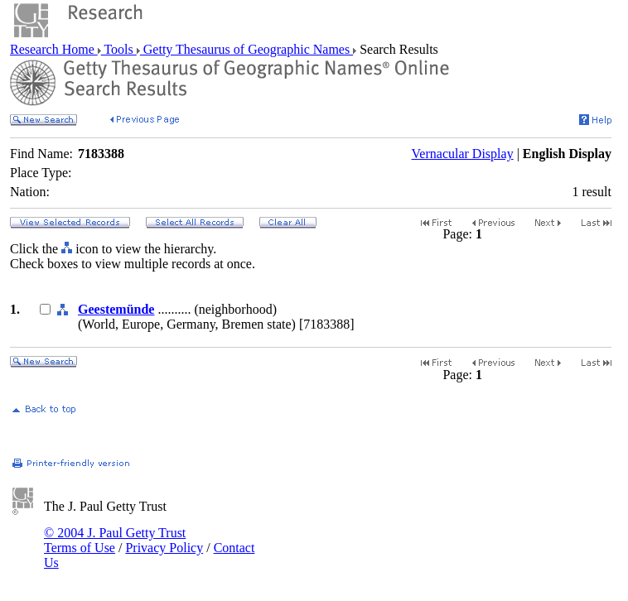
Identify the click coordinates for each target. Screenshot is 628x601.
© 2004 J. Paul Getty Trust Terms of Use (115, 540)
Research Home (54, 49)
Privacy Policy (164, 548)
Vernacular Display (463, 154)
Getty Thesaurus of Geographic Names (246, 49)
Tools (119, 49)
